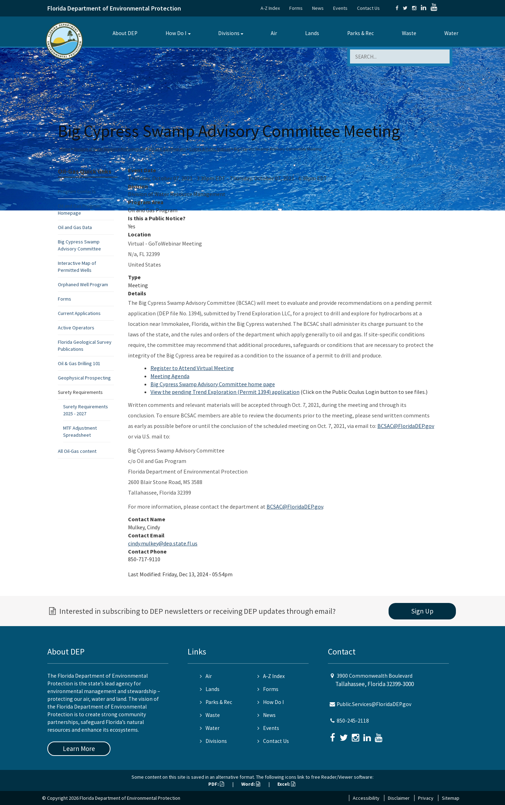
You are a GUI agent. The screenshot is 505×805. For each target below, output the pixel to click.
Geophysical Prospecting (84, 378)
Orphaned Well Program (83, 284)
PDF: (216, 784)
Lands (312, 33)
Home (64, 149)
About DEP (125, 33)
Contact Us (368, 8)
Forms (296, 8)
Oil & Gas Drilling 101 (79, 363)
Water (451, 33)
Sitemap (450, 798)
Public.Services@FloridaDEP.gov (374, 704)
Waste (409, 33)
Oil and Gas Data (75, 227)
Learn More (79, 748)
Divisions (229, 33)
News (318, 8)
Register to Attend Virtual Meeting (192, 367)
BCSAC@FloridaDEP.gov (405, 425)
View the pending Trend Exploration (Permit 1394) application (224, 391)
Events (340, 8)
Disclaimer (399, 798)
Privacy (425, 798)
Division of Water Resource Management (109, 149)
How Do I (176, 33)
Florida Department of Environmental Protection (114, 8)
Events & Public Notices (209, 149)
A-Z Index (270, 8)
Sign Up (422, 611)
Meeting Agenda (169, 376)
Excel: (286, 784)
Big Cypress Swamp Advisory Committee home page (212, 384)
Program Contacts (77, 191)
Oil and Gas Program (167, 149)
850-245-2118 (353, 720)
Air (274, 33)
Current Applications (79, 313)
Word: (250, 784)
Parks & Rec (360, 33)
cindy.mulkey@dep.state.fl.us (162, 543)
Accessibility (366, 798)
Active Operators (76, 327)
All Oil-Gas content (77, 451)
